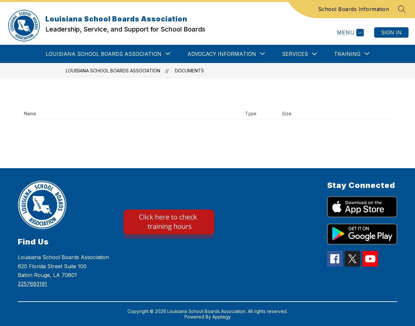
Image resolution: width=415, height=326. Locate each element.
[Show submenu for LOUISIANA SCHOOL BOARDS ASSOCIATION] (103, 54)
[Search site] (402, 9)
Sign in (391, 32)
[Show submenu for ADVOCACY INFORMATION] (221, 54)
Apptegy (221, 317)
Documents (189, 70)
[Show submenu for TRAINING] (347, 54)
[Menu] (349, 33)
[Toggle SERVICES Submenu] (314, 54)
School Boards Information (353, 9)
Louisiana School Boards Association (113, 70)
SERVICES (295, 54)
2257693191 (32, 284)
